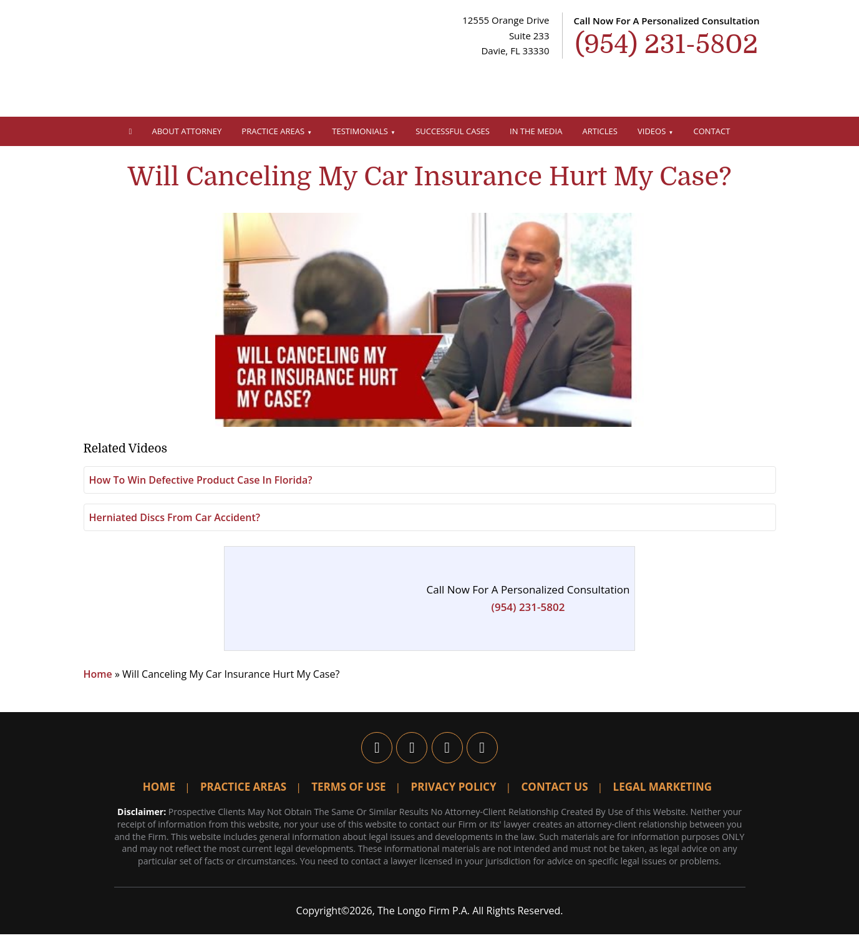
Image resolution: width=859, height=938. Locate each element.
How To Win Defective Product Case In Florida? (201, 484)
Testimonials (360, 131)
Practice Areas (272, 131)
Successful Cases (452, 131)
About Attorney (187, 131)
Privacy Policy (454, 791)
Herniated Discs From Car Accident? (175, 522)
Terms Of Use (348, 791)
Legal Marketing (662, 791)
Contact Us (555, 791)
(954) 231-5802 (528, 611)
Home (98, 678)
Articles (600, 131)
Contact (712, 131)
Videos (652, 131)
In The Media (536, 131)
